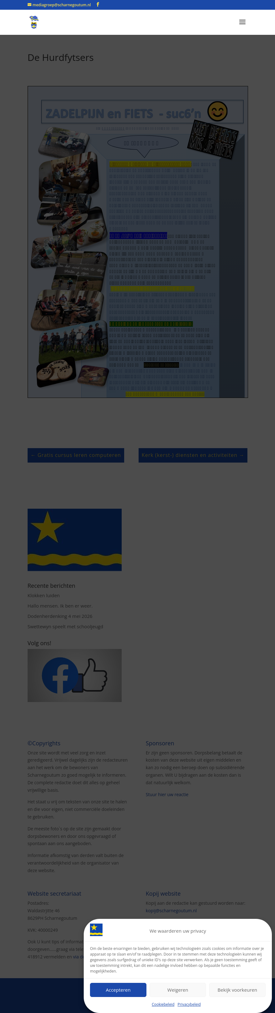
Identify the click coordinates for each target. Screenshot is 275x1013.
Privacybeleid (189, 1004)
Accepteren (118, 990)
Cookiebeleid (163, 1004)
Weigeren (177, 990)
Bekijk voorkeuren (237, 990)
